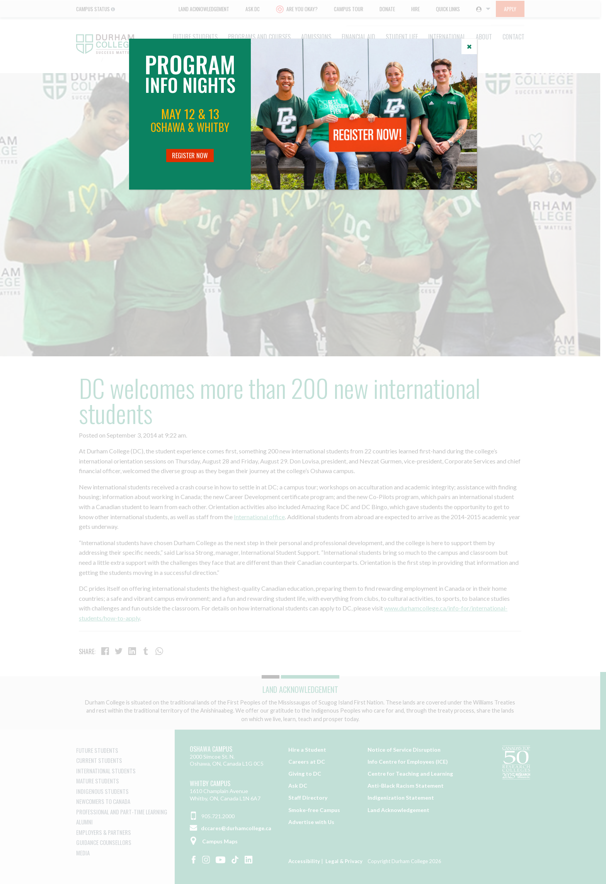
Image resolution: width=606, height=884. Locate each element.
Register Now (190, 155)
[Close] (469, 46)
